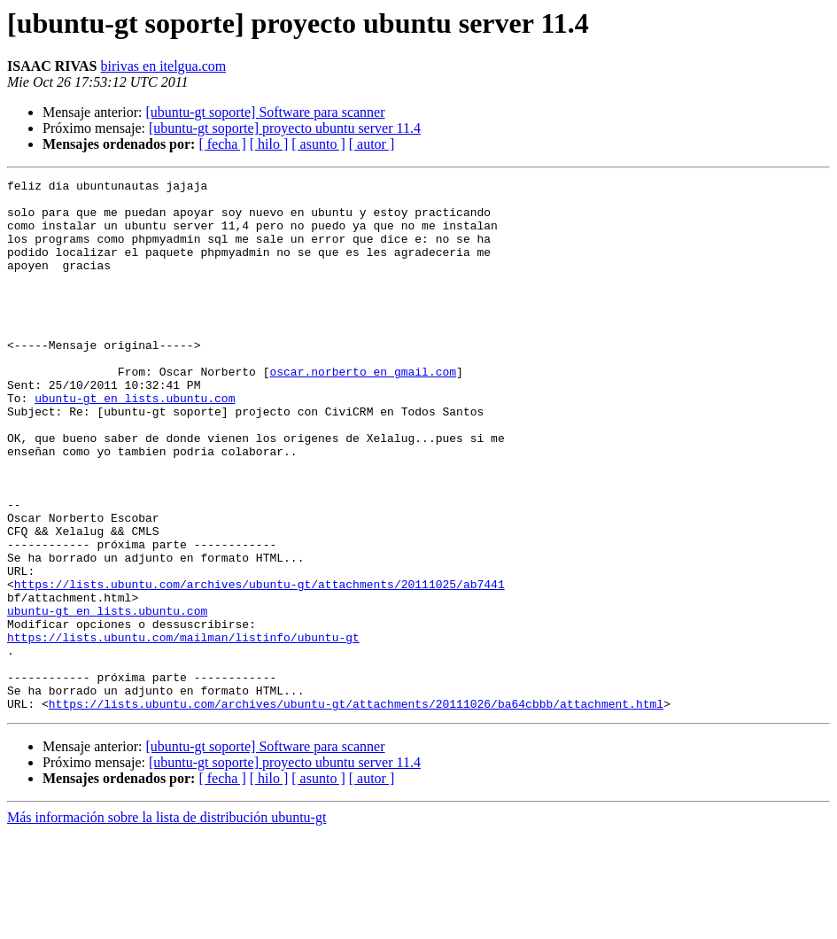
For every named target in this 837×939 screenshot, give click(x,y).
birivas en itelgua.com (164, 66)
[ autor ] (372, 143)
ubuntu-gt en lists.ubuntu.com (135, 443)
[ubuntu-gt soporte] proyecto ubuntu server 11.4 (285, 128)
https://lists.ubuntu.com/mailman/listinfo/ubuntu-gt (183, 730)
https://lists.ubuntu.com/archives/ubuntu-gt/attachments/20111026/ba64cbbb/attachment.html (356, 810)
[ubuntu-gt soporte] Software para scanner (264, 112)
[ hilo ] (269, 143)
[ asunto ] (318, 143)
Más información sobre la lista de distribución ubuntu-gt (166, 923)
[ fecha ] (221, 143)
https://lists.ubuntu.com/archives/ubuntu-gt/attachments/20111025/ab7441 (259, 666)
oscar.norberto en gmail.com (362, 411)
